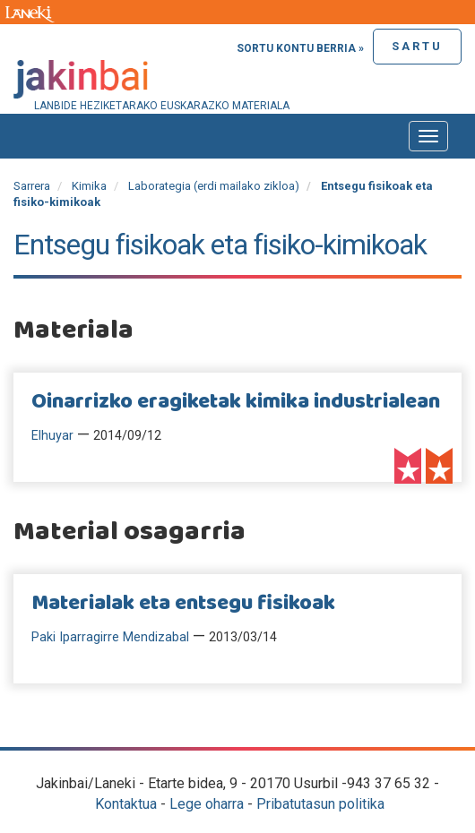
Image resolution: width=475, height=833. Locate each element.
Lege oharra (206, 803)
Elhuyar (52, 435)
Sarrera (31, 186)
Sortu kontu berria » (300, 48)
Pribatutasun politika (320, 803)
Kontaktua (126, 803)
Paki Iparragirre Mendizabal (110, 637)
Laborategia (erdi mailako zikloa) (213, 186)
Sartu (417, 46)
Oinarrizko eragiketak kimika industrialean (235, 402)
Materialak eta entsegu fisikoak (183, 604)
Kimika (89, 186)
